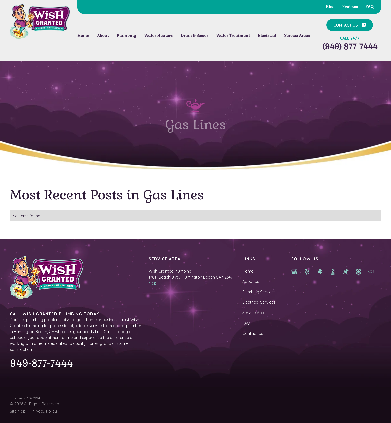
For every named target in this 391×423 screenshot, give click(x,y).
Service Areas (255, 312)
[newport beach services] (359, 271)
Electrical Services (259, 302)
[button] (103, 36)
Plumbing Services (259, 291)
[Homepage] (40, 21)
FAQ (246, 323)
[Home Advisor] (320, 271)
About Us (250, 281)
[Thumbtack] (346, 271)
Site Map (18, 411)
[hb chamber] (371, 271)
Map (153, 283)
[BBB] (333, 271)
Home (247, 271)
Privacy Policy (44, 411)
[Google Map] (294, 271)
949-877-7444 (41, 363)
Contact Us (252, 333)
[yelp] (307, 271)
